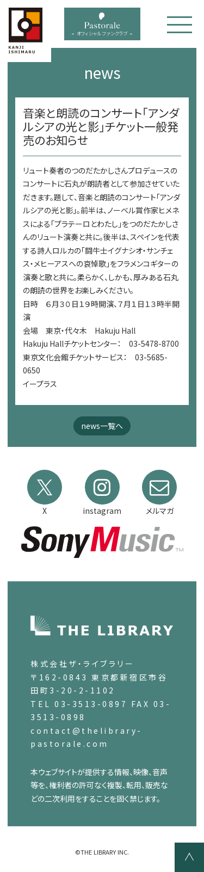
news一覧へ (102, 425)
